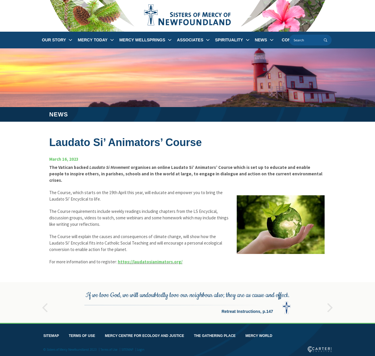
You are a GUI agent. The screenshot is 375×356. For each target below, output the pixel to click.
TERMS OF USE (82, 335)
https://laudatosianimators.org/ (150, 262)
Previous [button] (45, 304)
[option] (187, 301)
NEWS (261, 40)
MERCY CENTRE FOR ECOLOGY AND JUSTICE (144, 335)
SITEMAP (51, 335)
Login (140, 349)
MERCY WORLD (259, 335)
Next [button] (330, 304)
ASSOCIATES (190, 40)
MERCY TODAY (93, 40)
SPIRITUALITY (229, 40)
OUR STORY (54, 40)
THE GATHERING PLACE (215, 335)
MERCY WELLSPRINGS (142, 40)
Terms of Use (108, 349)
